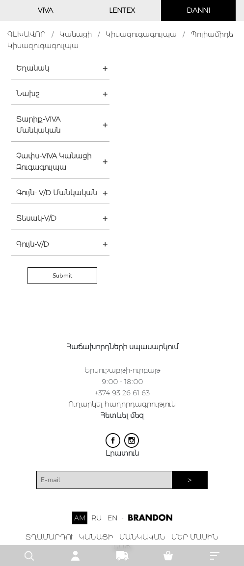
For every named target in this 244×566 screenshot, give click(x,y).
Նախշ (27, 93)
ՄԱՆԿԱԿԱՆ (142, 537)
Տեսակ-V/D (36, 218)
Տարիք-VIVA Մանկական (38, 125)
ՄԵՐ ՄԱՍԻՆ (194, 537)
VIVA (45, 10)
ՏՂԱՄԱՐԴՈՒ (49, 537)
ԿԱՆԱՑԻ (96, 537)
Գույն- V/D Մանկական (56, 192)
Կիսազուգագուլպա (141, 34)
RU (96, 518)
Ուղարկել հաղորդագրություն (122, 404)
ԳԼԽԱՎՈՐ (26, 34)
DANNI (198, 10)
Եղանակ (32, 68)
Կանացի (75, 34)
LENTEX (122, 10)
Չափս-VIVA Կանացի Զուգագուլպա (53, 162)
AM (79, 518)
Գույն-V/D (32, 244)
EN (112, 518)
